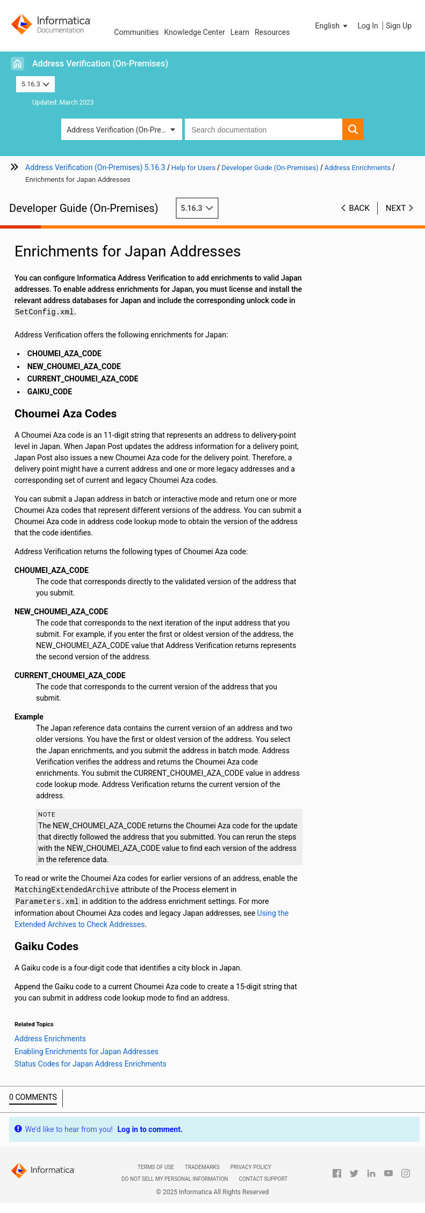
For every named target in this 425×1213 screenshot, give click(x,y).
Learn (239, 32)
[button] (332, 26)
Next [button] (396, 208)
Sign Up (399, 25)
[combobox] (263, 129)
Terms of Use (156, 1167)
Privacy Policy (250, 1167)
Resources (272, 32)
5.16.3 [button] (35, 84)
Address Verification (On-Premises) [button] (124, 130)
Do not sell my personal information (174, 1179)
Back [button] (359, 208)
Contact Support (263, 1179)
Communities (136, 32)
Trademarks (202, 1167)
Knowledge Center (194, 32)
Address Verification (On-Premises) (100, 63)
